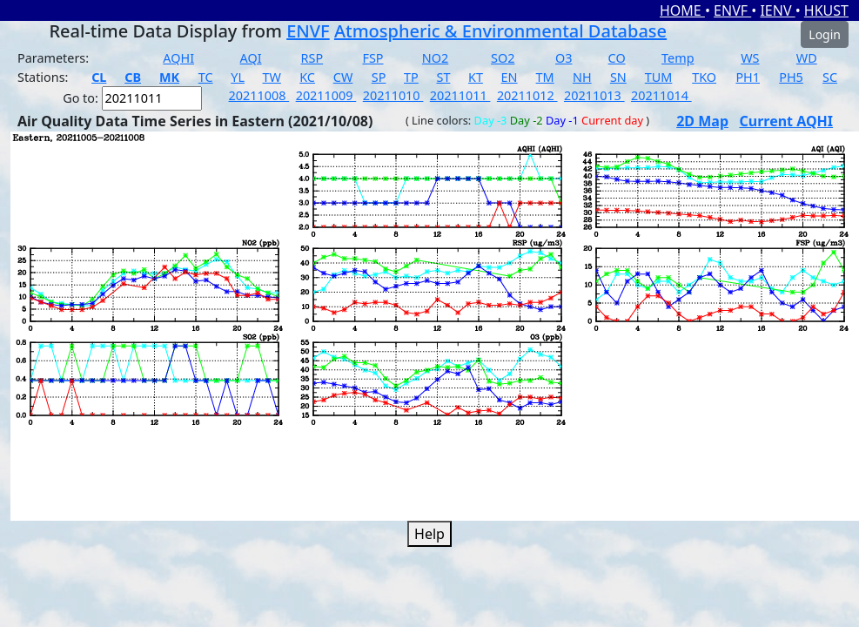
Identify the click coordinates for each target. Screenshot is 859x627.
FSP (372, 58)
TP (411, 77)
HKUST (826, 10)
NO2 (435, 58)
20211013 (594, 95)
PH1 (747, 77)
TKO (704, 77)
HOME (682, 10)
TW (272, 77)
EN (509, 77)
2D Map (702, 121)
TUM (659, 77)
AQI (251, 58)
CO (617, 58)
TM (545, 77)
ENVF (732, 10)
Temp (677, 58)
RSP (312, 58)
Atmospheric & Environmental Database (500, 31)
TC (205, 77)
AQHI (178, 58)
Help (429, 533)
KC (307, 77)
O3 (563, 58)
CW (342, 77)
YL (238, 77)
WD (806, 58)
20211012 (527, 95)
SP (379, 77)
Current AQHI (786, 121)
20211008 (259, 95)
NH (582, 77)
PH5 (791, 77)
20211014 (661, 95)
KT (475, 77)
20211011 (460, 95)
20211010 (393, 95)
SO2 (502, 58)
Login (825, 34)
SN (618, 77)
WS (750, 58)
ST (443, 77)
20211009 (326, 95)
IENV (777, 10)
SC (829, 77)
